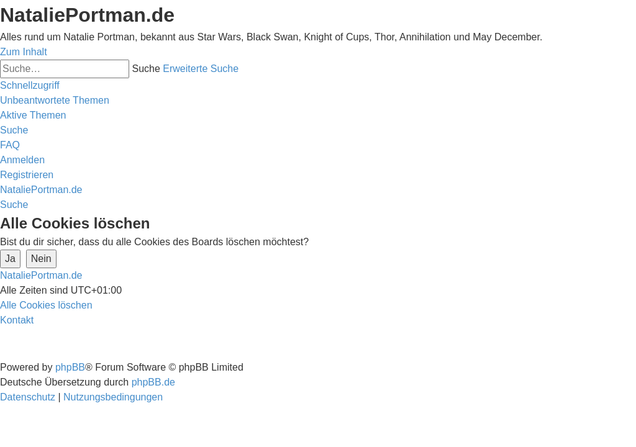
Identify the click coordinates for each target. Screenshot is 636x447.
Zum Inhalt (23, 52)
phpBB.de (153, 382)
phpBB (70, 367)
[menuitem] (54, 100)
